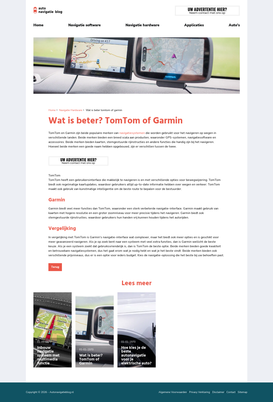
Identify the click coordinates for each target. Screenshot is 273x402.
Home (38, 25)
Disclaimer (218, 392)
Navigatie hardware (142, 25)
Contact (230, 392)
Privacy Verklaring (199, 392)
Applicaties (194, 25)
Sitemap (242, 392)
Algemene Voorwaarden (173, 392)
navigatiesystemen (132, 133)
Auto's (234, 25)
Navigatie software (84, 25)
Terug (55, 267)
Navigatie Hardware (70, 110)
